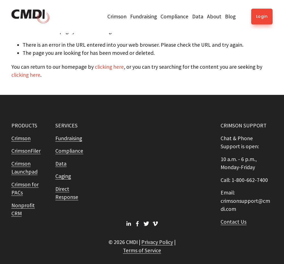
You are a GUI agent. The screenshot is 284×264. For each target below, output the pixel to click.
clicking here (109, 66)
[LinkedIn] (128, 223)
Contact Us (233, 221)
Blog (230, 16)
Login (262, 16)
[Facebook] (137, 223)
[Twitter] (146, 223)
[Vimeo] (155, 223)
